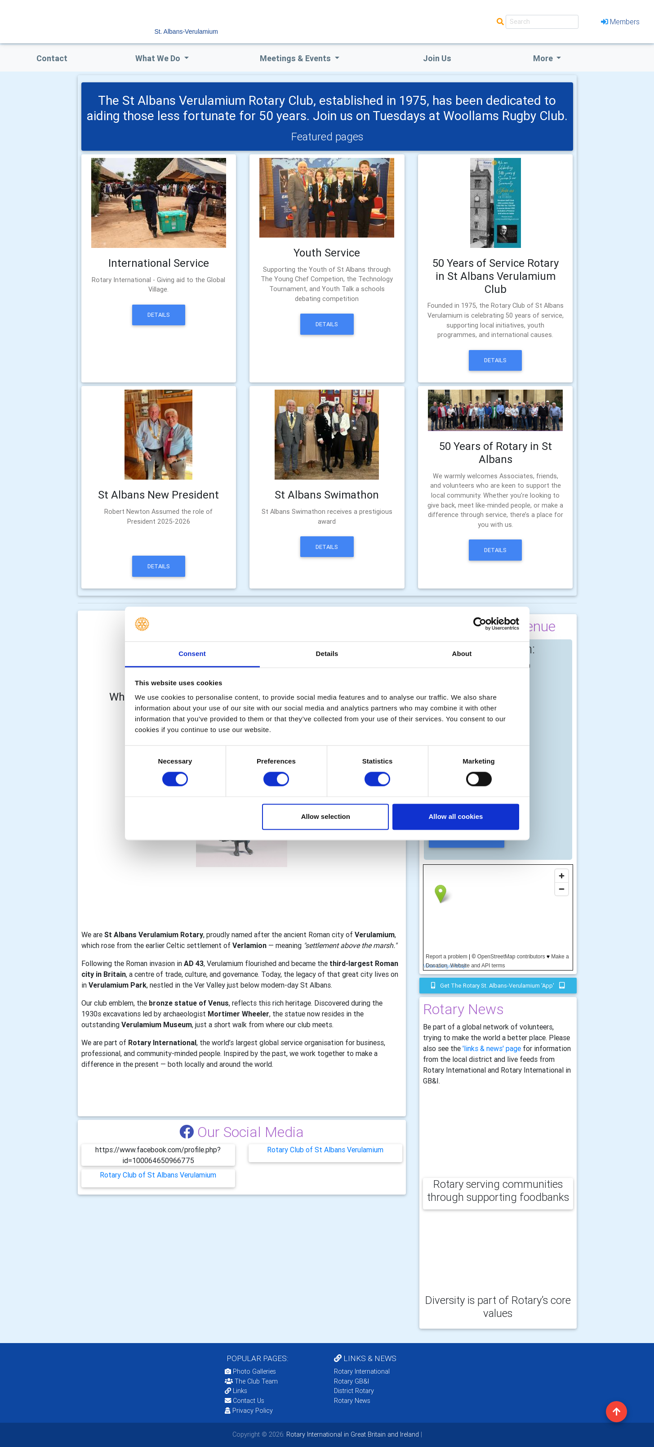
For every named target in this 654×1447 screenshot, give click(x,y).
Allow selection (325, 816)
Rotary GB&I (351, 1381)
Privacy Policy (249, 1411)
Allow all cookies (455, 816)
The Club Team (251, 1381)
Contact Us (244, 1401)
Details (158, 315)
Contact (51, 58)
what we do (158, 58)
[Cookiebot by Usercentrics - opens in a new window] (479, 624)
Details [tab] (327, 653)
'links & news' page (492, 1048)
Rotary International (362, 1371)
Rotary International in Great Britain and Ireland (352, 1434)
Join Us (437, 58)
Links (236, 1391)
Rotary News (352, 1401)
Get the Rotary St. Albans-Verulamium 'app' (498, 985)
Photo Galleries (250, 1371)
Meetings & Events (296, 58)
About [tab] (462, 653)
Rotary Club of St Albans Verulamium (325, 1149)
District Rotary (354, 1391)
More (544, 58)
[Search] (542, 22)
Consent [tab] (192, 653)
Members (620, 21)
